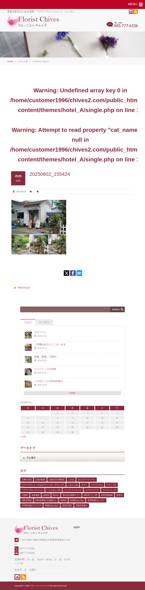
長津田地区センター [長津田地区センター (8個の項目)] (96, 500)
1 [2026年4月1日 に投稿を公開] (57, 413)
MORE (73, 393)
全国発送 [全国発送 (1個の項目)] (35, 495)
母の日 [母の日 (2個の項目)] (56, 495)
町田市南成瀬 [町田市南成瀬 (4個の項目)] (107, 495)
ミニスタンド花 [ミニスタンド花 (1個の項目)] (53, 490)
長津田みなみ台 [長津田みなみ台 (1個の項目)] (77, 500)
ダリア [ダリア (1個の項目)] (84, 485)
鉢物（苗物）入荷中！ (46, 356)
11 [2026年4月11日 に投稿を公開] (102, 418)
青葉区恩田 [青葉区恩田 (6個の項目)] (67, 505)
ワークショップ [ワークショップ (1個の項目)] (109, 490)
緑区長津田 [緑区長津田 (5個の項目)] (27, 500)
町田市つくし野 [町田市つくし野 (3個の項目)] (90, 495)
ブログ (28, 322)
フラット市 (23, 61)
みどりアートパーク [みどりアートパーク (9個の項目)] (86, 479)
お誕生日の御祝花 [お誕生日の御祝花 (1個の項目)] (56, 479)
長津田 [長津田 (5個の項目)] (63, 500)
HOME (10, 61)
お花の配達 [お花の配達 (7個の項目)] (40, 479)
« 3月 (23, 436)
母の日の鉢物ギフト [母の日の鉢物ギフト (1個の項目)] (71, 495)
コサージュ (40, 332)
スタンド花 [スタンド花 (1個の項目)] (72, 485)
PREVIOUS (24, 287)
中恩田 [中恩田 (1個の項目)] (25, 495)
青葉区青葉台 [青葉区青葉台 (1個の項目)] (81, 505)
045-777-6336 (26, 548)
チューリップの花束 (45, 368)
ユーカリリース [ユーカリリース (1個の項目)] (92, 490)
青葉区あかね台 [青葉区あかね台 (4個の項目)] (51, 505)
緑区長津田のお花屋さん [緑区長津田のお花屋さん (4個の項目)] (46, 500)
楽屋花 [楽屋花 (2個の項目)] (46, 495)
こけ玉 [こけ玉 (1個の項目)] (71, 479)
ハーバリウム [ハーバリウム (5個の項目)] (97, 485)
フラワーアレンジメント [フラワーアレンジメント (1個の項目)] (32, 490)
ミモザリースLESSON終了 (49, 381)
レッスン (44, 322)
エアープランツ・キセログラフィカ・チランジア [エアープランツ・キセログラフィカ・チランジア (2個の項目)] (43, 485)
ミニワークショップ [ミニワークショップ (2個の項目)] (72, 490)
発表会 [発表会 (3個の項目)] (119, 495)
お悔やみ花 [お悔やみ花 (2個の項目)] (27, 479)
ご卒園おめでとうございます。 (51, 344)
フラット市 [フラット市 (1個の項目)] (111, 485)
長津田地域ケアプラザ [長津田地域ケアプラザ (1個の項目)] (31, 505)
